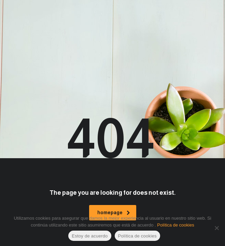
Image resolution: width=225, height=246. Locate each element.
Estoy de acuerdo (90, 235)
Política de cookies (175, 225)
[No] (216, 227)
